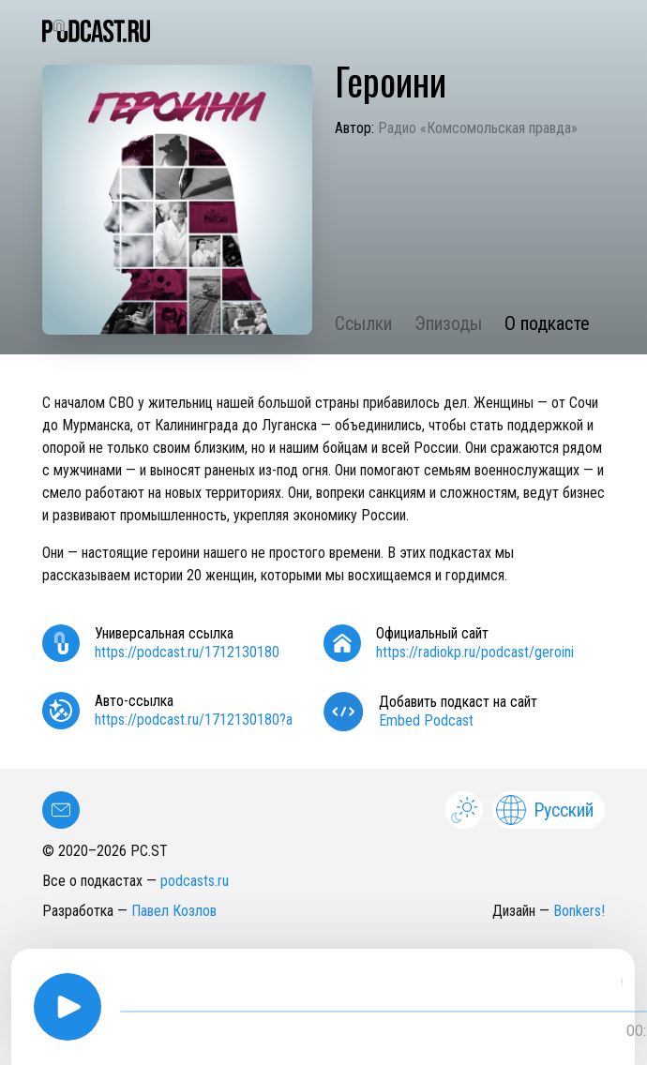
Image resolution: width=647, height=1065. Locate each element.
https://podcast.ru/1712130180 (187, 652)
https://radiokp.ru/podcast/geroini (475, 652)
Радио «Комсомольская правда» (478, 128)
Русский (545, 810)
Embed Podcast (426, 720)
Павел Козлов (174, 911)
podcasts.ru (194, 881)
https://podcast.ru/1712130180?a (194, 719)
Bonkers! (579, 911)
